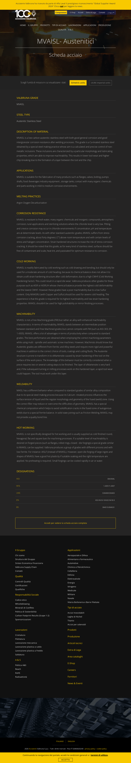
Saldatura (19, 654)
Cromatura (20, 635)
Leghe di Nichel (75, 616)
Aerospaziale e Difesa (78, 555)
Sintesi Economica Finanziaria (29, 563)
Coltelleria (72, 571)
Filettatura (20, 639)
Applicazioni (89, 25)
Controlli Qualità (23, 581)
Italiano (60, 741)
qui (61, 6)
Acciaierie (33, 749)
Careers (72, 669)
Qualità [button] (62, 29)
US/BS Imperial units (100, 82)
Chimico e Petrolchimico (79, 567)
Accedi (80, 12)
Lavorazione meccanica (26, 642)
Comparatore (60, 12)
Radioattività (21, 676)
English (71, 741)
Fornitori (72, 676)
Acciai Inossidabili (76, 612)
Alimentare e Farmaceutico (80, 559)
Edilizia (71, 575)
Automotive (73, 563)
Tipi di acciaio (59, 25)
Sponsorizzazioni (23, 619)
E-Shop (72, 12)
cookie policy (102, 749)
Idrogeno (72, 586)
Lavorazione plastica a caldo (28, 646)
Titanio (71, 620)
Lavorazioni (74, 25)
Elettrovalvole (74, 578)
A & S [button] (70, 29)
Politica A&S (20, 665)
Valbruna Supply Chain (26, 567)
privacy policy (90, 749)
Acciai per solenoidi (77, 624)
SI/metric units (78, 82)
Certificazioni (21, 585)
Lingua (111, 12)
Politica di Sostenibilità (25, 611)
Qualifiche (20, 589)
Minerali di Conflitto (24, 607)
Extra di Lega (91, 12)
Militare (71, 594)
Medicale (72, 590)
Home (23, 25)
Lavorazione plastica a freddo (29, 650)
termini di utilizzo (99, 755)
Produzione (104, 25)
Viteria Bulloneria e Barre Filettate (83, 602)
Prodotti (45, 25)
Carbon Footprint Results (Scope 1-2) (32, 615)
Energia (71, 582)
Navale (71, 598)
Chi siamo (19, 555)
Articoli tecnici (75, 643)
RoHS (17, 673)
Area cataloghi (75, 656)
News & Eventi (75, 683)
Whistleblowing (22, 603)
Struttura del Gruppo (25, 559)
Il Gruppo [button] (33, 25)
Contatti (102, 12)
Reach (18, 669)
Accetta (65, 759)
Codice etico (21, 600)
